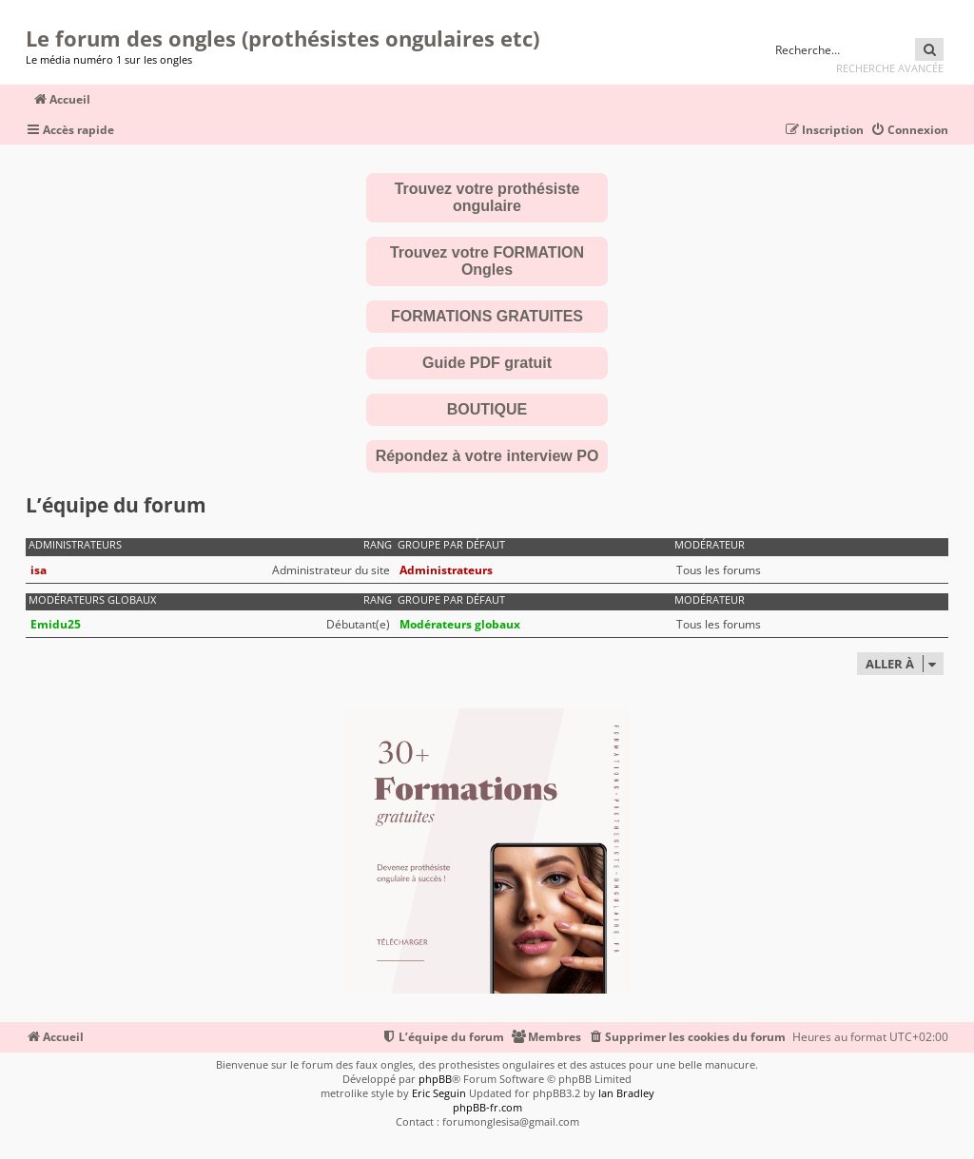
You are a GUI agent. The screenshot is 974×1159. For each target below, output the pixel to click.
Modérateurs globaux (92, 600)
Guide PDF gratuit (487, 363)
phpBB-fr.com (487, 1107)
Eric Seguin (439, 1093)
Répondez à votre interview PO (487, 456)
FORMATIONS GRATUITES (487, 316)
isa (38, 570)
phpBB (435, 1079)
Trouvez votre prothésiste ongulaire (487, 197)
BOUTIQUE (487, 409)
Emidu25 (55, 624)
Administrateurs (75, 544)
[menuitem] (909, 131)
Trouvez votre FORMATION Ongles (487, 261)
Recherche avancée (890, 68)
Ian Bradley (626, 1093)
